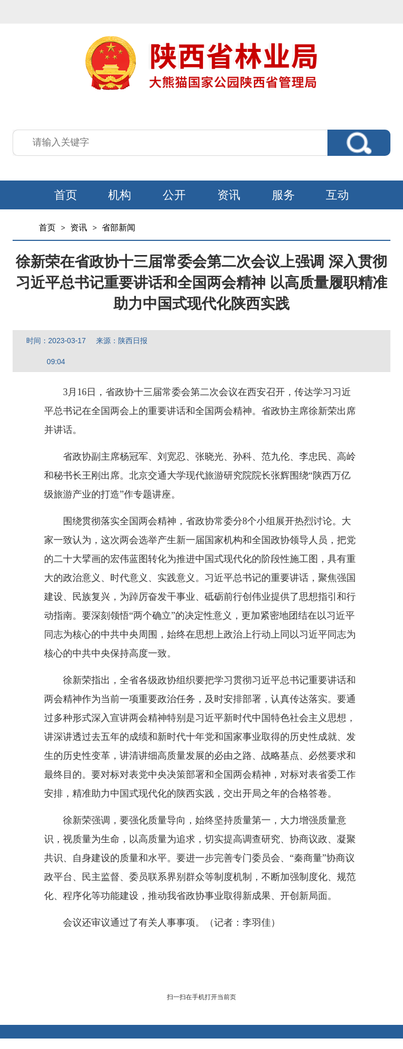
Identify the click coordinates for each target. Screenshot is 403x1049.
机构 (119, 195)
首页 (65, 195)
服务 (283, 195)
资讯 (228, 195)
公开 (174, 195)
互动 (337, 195)
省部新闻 (118, 227)
